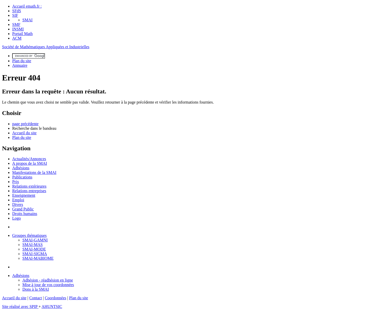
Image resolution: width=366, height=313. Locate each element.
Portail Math (22, 33)
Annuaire (19, 65)
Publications (22, 177)
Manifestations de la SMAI (34, 172)
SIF (15, 15)
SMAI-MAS (32, 244)
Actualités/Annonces (29, 159)
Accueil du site (24, 133)
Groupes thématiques (29, 235)
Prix (15, 181)
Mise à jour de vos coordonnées (48, 285)
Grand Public (23, 209)
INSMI (18, 29)
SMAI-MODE (34, 249)
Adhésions (20, 168)
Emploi (18, 200)
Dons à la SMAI (35, 289)
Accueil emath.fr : (27, 6)
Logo (16, 218)
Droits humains (24, 213)
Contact (35, 298)
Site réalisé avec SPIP (20, 306)
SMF (16, 24)
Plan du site (21, 61)
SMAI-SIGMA (34, 254)
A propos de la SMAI (29, 163)
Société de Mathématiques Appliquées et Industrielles (45, 47)
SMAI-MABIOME (38, 258)
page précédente (25, 124)
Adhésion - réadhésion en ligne (47, 280)
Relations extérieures (29, 186)
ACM (16, 38)
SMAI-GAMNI (35, 240)
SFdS (16, 11)
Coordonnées (55, 298)
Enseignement (23, 195)
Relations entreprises (29, 191)
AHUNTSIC (52, 306)
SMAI (27, 20)
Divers (17, 204)
